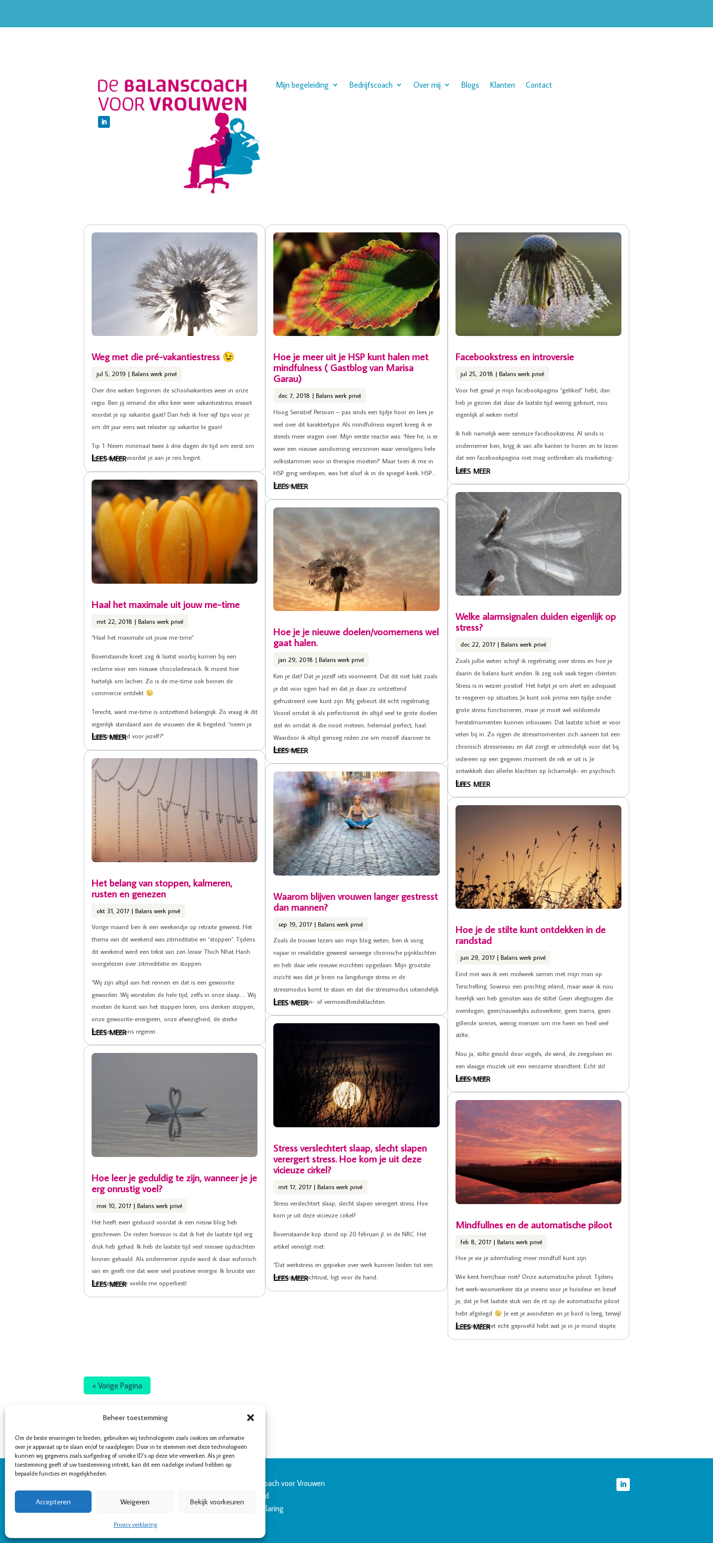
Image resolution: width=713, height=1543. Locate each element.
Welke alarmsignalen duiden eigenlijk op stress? (536, 621)
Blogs (470, 85)
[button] (250, 1418)
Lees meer (109, 457)
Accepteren (53, 1501)
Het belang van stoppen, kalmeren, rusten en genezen (162, 888)
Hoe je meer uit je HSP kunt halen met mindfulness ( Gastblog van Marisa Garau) (350, 367)
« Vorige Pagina (117, 1385)
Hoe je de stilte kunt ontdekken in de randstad (531, 934)
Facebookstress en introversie (515, 356)
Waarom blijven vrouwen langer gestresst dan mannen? (355, 901)
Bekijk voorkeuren (217, 1501)
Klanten (502, 85)
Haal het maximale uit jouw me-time (166, 604)
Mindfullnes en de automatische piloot (534, 1224)
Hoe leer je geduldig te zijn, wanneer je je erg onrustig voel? (174, 1183)
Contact (539, 85)
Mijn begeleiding (302, 85)
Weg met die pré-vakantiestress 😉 (163, 356)
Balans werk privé (154, 374)
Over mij (427, 85)
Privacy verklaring (135, 1524)
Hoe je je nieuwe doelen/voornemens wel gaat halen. (356, 637)
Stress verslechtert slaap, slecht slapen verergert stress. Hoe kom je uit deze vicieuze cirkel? (350, 1158)
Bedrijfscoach (371, 85)
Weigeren (135, 1501)
